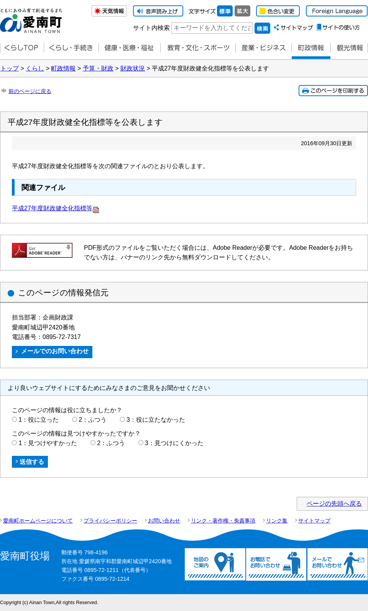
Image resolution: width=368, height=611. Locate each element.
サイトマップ (314, 521)
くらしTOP (22, 48)
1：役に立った (38, 419)
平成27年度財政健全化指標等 (55, 208)
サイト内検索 (151, 28)
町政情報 (310, 48)
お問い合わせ (164, 521)
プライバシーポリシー (110, 521)
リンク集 (277, 521)
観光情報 (349, 48)
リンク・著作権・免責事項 (223, 521)
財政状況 (132, 68)
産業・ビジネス (263, 48)
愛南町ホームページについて (38, 521)
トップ (9, 68)
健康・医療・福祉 (129, 48)
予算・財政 (98, 68)
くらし (35, 68)
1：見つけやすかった (47, 443)
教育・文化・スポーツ (197, 48)
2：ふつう (93, 419)
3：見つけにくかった (174, 443)
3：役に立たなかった (156, 419)
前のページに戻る (29, 91)
